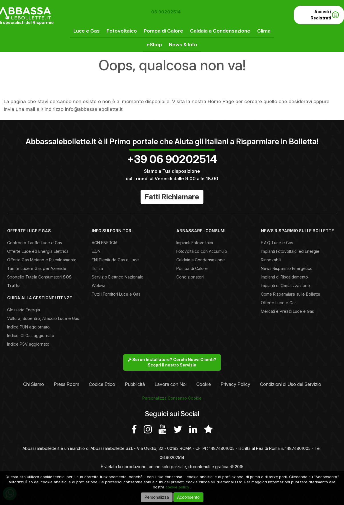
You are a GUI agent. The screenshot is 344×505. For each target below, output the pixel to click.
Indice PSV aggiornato (28, 344)
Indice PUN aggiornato (28, 326)
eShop (154, 44)
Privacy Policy (235, 384)
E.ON (96, 251)
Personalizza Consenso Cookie (172, 398)
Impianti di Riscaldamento (284, 276)
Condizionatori (190, 276)
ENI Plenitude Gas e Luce (115, 259)
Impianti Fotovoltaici (194, 242)
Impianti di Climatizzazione (285, 285)
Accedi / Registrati (325, 14)
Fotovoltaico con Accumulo (201, 251)
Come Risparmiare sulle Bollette (290, 294)
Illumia (97, 268)
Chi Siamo (33, 384)
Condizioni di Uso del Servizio (290, 384)
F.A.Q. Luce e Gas (277, 242)
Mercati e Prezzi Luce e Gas (287, 311)
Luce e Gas (86, 31)
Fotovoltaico (122, 31)
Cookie (203, 384)
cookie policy (177, 487)
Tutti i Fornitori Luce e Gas (116, 294)
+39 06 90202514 (172, 159)
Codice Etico (102, 384)
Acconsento (188, 497)
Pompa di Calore (163, 31)
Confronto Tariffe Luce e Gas (34, 242)
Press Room (66, 384)
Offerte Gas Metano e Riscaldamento (42, 259)
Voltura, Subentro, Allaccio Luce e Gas (43, 318)
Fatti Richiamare (172, 197)
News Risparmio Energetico (287, 268)
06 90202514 (166, 12)
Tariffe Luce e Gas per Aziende (36, 268)
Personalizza (157, 497)
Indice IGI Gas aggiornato (30, 335)
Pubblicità (135, 384)
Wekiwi (98, 285)
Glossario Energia (23, 309)
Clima (264, 31)
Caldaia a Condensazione (220, 31)
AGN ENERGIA (104, 242)
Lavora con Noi (171, 384)
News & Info (183, 44)
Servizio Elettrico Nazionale (117, 276)
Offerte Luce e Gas (279, 302)
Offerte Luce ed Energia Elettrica (38, 251)
